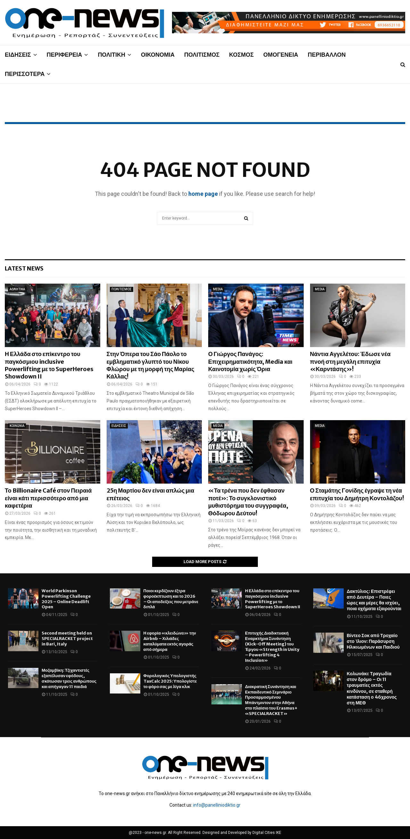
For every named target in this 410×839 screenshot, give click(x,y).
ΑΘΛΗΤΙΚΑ (17, 289)
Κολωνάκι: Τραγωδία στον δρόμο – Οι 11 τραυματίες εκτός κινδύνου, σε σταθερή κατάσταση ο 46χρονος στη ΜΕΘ (372, 688)
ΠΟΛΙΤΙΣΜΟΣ (201, 54)
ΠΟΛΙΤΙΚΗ (111, 54)
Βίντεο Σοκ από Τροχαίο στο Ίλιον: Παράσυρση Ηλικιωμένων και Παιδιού (373, 641)
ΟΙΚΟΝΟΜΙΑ (158, 54)
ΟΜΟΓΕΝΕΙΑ (280, 54)
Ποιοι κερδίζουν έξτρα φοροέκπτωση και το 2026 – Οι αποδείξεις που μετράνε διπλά (171, 599)
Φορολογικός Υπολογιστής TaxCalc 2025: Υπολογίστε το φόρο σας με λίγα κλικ (170, 681)
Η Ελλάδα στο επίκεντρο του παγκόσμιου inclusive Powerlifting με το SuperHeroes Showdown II (49, 365)
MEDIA (218, 289)
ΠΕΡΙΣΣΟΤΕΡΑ (25, 74)
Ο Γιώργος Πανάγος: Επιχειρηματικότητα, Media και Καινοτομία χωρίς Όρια (250, 361)
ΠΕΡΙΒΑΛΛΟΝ (327, 54)
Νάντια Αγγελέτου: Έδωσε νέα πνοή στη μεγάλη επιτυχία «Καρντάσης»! (350, 361)
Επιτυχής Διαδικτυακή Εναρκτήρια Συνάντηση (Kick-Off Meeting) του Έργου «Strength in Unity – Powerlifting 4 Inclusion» (272, 646)
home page (203, 193)
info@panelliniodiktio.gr (217, 805)
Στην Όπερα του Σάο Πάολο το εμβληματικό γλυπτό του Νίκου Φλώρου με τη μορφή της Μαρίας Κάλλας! (150, 365)
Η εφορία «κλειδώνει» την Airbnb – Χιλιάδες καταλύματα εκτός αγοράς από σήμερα (170, 641)
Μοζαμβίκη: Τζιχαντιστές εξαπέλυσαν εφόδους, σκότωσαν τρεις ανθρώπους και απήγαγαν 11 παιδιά (69, 678)
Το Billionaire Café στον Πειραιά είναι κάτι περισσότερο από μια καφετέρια (48, 498)
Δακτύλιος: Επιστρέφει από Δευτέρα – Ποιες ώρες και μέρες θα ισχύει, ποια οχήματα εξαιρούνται (374, 600)
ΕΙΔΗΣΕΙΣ (18, 54)
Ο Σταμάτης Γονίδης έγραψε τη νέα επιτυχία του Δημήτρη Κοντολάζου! (357, 494)
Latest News (24, 268)
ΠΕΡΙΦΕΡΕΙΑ (64, 54)
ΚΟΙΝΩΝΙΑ (17, 426)
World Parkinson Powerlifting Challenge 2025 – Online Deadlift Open (66, 599)
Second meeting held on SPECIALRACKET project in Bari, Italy (67, 638)
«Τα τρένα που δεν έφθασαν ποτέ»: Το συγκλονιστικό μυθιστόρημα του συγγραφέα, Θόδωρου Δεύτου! (248, 502)
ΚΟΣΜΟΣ (241, 54)
